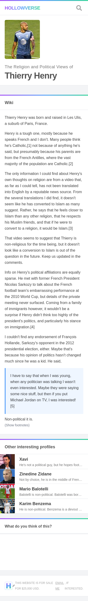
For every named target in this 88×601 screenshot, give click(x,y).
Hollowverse (22, 8)
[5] (12, 406)
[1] (29, 146)
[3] (71, 228)
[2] (71, 164)
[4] (32, 327)
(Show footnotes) (17, 425)
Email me (59, 585)
